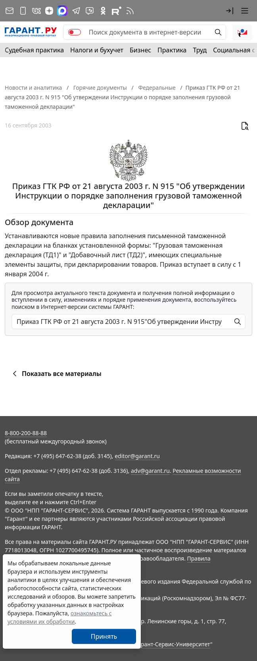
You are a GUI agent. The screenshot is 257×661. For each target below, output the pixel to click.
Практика (171, 50)
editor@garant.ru (137, 456)
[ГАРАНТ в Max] (62, 11)
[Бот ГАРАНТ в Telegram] (89, 10)
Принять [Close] (104, 636)
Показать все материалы (56, 373)
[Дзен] (49, 11)
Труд (200, 50)
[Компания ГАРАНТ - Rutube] (116, 10)
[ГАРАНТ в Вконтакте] (36, 10)
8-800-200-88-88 (26, 433)
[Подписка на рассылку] (9, 10)
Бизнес (140, 50)
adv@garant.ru (150, 470)
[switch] (74, 32)
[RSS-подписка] (130, 10)
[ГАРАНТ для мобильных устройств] (23, 10)
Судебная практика (34, 50)
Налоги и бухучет (96, 50)
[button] (229, 10)
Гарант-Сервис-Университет (172, 644)
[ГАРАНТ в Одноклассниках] (103, 10)
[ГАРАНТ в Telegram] (76, 10)
